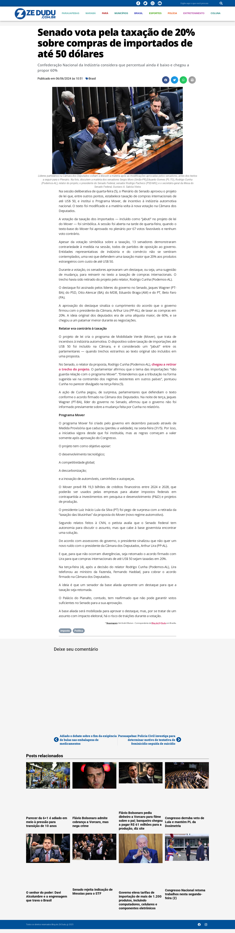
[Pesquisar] (221, 3)
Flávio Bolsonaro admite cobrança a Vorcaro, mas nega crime (90, 822)
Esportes (155, 13)
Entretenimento (193, 13)
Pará (105, 13)
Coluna (215, 13)
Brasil (138, 13)
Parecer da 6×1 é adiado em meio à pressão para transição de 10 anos (46, 822)
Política (78, 630)
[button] (165, 80)
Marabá (91, 13)
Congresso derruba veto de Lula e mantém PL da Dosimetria (184, 822)
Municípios (121, 13)
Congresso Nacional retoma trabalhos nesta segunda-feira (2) (185, 894)
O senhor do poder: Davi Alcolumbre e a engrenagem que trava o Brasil (46, 896)
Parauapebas (70, 13)
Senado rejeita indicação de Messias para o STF (92, 891)
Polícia (172, 13)
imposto (65, 630)
